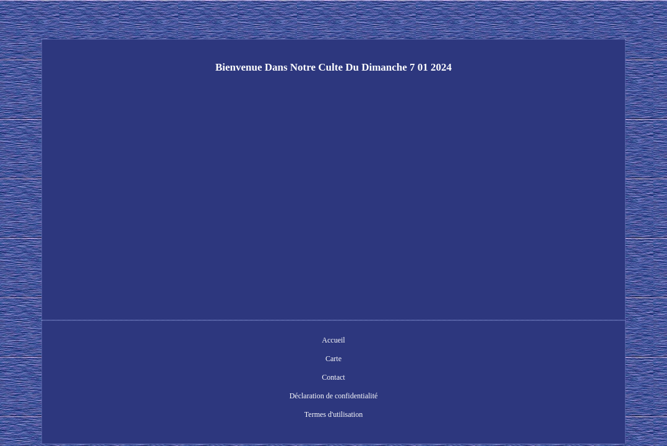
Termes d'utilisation (430, 341)
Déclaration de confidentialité (342, 341)
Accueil (205, 341)
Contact (272, 341)
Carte (239, 341)
